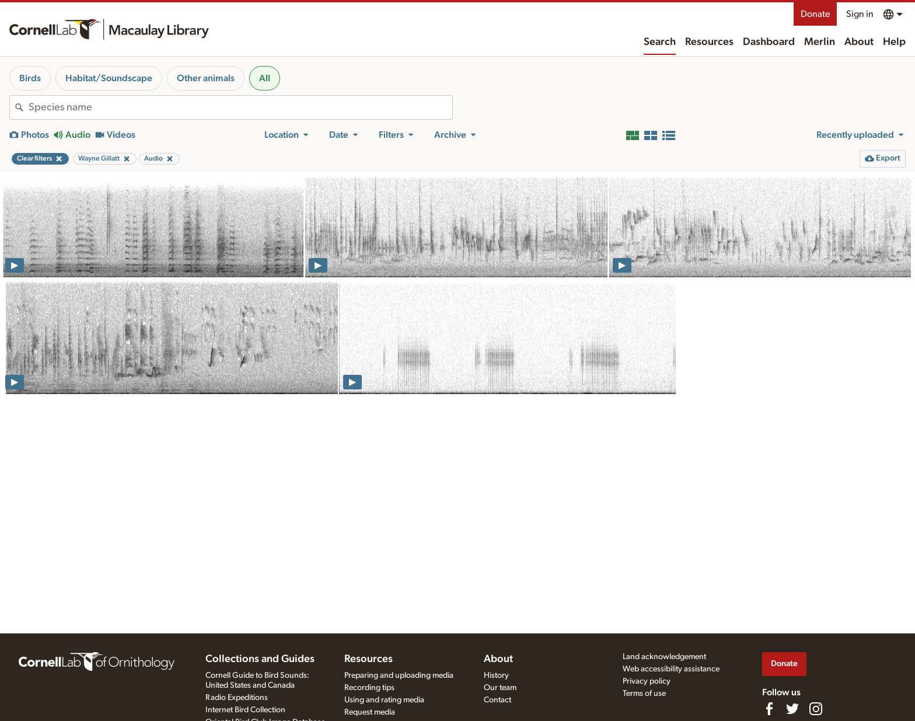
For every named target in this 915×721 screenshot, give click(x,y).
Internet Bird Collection (245, 710)
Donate (815, 14)
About (859, 42)
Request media (369, 712)
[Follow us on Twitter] (792, 709)
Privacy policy (646, 681)
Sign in (860, 14)
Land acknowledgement (664, 657)
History (496, 675)
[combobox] (240, 107)
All (264, 78)
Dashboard (769, 42)
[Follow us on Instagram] (816, 709)
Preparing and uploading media (398, 675)
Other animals (206, 78)
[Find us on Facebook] (769, 709)
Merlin (819, 42)
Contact (497, 700)
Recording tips (369, 688)
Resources (709, 42)
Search (660, 42)
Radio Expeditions (236, 698)
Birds (30, 78)
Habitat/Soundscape (108, 78)
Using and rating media (384, 700)
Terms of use (644, 693)
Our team (500, 688)
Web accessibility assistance (671, 669)
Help (894, 42)
